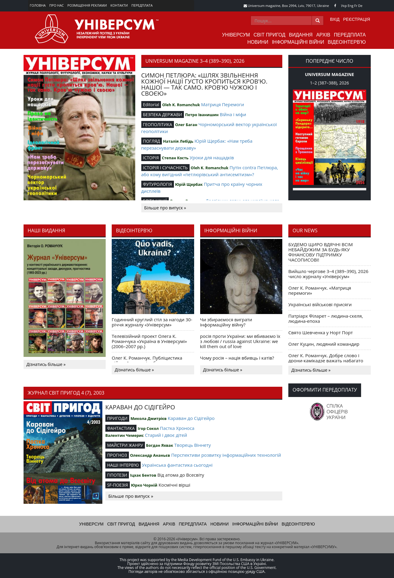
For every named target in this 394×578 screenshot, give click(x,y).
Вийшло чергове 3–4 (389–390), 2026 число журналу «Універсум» (328, 273)
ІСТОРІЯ (151, 157)
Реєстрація (356, 19)
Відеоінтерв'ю (347, 42)
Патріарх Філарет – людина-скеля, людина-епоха (325, 318)
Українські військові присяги (320, 304)
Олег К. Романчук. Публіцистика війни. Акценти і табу (147, 360)
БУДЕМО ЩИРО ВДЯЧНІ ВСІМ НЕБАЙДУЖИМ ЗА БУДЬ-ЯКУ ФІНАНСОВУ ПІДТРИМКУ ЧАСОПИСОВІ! (320, 252)
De (360, 5)
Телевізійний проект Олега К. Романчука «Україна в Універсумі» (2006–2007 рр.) (149, 341)
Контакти (119, 5)
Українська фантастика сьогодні (177, 465)
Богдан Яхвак (159, 445)
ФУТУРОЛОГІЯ (157, 184)
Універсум (236, 34)
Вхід (334, 19)
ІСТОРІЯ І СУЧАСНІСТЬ (165, 167)
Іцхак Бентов (143, 475)
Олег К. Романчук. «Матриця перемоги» (319, 290)
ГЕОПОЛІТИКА (157, 124)
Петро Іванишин (202, 114)
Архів (323, 34)
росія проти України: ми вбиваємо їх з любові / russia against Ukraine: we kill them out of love (240, 341)
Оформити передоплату (325, 389)
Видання (300, 34)
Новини (257, 42)
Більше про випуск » (165, 208)
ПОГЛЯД (151, 141)
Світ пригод (269, 34)
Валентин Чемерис (124, 435)
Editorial (151, 104)
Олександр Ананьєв (150, 455)
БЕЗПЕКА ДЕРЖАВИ (162, 114)
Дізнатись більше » (46, 364)
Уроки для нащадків (212, 157)
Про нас (56, 5)
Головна (38, 5)
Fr (355, 5)
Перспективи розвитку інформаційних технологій (226, 455)
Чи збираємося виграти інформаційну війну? (226, 322)
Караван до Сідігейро (191, 418)
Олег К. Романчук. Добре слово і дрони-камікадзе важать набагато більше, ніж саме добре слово (325, 360)
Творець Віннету (192, 445)
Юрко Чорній (144, 485)
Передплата (141, 5)
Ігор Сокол (148, 428)
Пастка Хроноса (177, 428)
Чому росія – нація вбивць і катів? (237, 358)
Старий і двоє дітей (166, 435)
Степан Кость (175, 157)
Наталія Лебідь (178, 141)
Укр (344, 5)
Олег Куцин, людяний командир (323, 344)
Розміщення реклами (87, 5)
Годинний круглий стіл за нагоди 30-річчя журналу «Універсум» (152, 322)
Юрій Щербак (189, 184)
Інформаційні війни (298, 42)
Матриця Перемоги (222, 104)
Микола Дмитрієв (148, 418)
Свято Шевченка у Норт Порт (320, 332)
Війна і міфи (233, 114)
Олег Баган (186, 124)
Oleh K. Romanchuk (181, 104)
